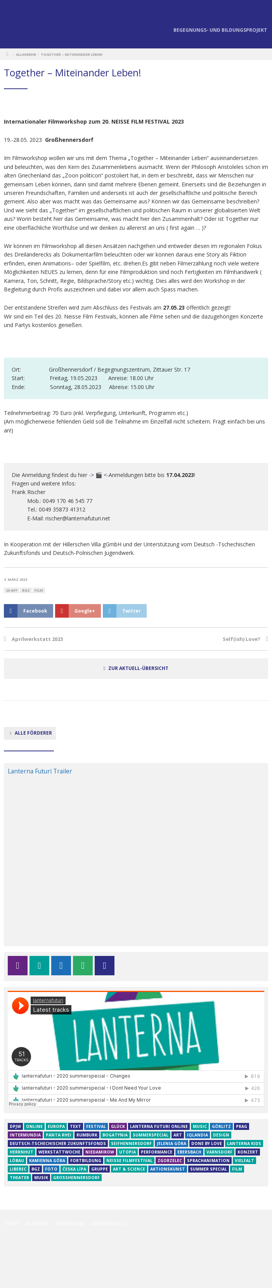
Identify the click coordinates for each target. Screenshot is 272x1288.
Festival (96, 1126)
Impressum (70, 1223)
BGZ (26, 590)
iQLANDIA (197, 1135)
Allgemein (26, 54)
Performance (156, 1152)
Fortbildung (85, 1160)
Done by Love (206, 1143)
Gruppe (99, 1169)
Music (200, 1126)
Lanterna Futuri (19, 25)
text (75, 1126)
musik (41, 1177)
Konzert (247, 1152)
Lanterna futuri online (159, 1126)
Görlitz (221, 1126)
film (39, 590)
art (177, 1135)
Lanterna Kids (244, 1143)
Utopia (127, 1152)
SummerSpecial (150, 1135)
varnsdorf (219, 1152)
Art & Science (129, 1169)
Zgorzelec (170, 1160)
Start (11, 1223)
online (34, 1126)
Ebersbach (189, 1152)
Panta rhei (58, 1135)
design (221, 1135)
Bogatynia (115, 1135)
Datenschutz (108, 1223)
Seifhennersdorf (131, 1143)
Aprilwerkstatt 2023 (37, 638)
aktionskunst (167, 1169)
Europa (56, 1126)
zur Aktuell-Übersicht (138, 668)
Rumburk (86, 1135)
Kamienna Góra (47, 1160)
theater (19, 1177)
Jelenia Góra (171, 1143)
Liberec (18, 1169)
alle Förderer (30, 733)
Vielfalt (244, 1160)
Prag (241, 1126)
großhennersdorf (76, 1177)
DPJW (15, 1126)
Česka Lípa (74, 1169)
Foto (51, 1169)
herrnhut (21, 1152)
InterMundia (25, 1135)
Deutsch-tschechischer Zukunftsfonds (58, 1143)
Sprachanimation (208, 1160)
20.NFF (11, 590)
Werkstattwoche (59, 1152)
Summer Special (208, 1169)
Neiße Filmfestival (129, 1160)
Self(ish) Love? (241, 638)
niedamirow (99, 1152)
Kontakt (37, 1223)
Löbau (17, 1160)
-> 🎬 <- (98, 475)
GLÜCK (118, 1126)
